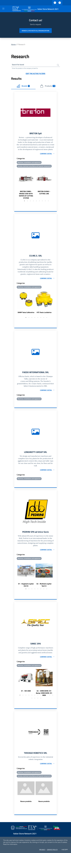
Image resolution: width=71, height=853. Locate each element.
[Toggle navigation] (3, 8)
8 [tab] (45, 202)
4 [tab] (33, 202)
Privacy (42, 849)
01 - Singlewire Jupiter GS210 (26, 586)
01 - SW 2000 (26, 693)
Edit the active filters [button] (35, 73)
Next (56, 184)
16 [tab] (41, 700)
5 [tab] (36, 202)
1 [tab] (24, 202)
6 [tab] (39, 202)
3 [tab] (30, 202)
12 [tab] (53, 697)
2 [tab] (27, 202)
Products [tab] (47, 86)
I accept (64, 849)
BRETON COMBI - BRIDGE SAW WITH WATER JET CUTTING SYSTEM (26, 195)
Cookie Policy (52, 849)
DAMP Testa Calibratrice (26, 313)
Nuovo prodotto (26, 803)
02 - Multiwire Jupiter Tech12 (44, 586)
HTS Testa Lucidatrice (44, 313)
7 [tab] (42, 202)
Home (13, 44)
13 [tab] (32, 700)
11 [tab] (50, 697)
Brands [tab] (23, 86)
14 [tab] (35, 700)
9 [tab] (48, 202)
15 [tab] (38, 700)
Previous (15, 184)
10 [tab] (47, 697)
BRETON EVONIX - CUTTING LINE (44, 193)
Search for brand (18, 64)
